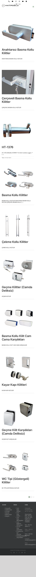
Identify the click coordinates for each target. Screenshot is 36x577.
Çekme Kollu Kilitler (15, 242)
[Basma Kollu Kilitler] (18, 179)
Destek (7, 513)
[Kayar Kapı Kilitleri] (18, 368)
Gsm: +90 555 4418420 (28, 534)
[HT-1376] (18, 131)
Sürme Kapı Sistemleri (19, 528)
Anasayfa (7, 508)
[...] (2, 154)
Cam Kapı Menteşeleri (19, 519)
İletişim (7, 516)
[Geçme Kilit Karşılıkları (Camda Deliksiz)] (18, 414)
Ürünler (7, 511)
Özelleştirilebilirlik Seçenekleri (19, 536)
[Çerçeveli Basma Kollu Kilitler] (18, 82)
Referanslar (7, 514)
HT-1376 (7, 147)
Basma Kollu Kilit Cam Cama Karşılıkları (16, 337)
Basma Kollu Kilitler (15, 195)
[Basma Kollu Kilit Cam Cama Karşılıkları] (18, 319)
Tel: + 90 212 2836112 (28, 525)
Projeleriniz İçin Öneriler (19, 533)
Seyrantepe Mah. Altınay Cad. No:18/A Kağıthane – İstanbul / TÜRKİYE (28, 518)
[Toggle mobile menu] (33, 6)
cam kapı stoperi (7, 157)
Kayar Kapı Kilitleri (14, 384)
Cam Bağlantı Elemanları (19, 523)
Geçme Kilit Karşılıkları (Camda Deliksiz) (17, 431)
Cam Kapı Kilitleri (18, 509)
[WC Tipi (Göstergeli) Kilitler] (18, 462)
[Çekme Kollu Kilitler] (18, 225)
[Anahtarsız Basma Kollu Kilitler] (18, 33)
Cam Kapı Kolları (18, 514)
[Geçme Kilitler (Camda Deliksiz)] (18, 271)
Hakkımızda (7, 510)
